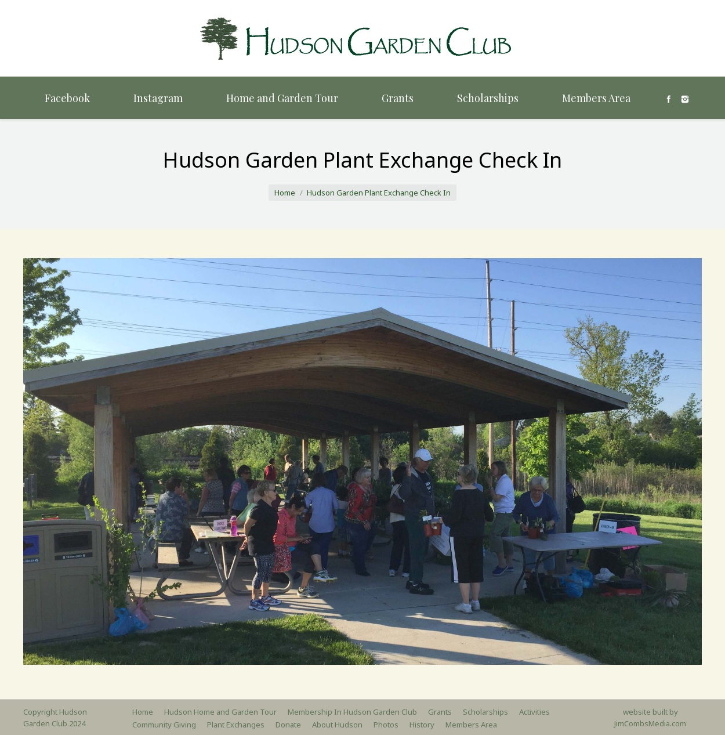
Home (284, 192)
